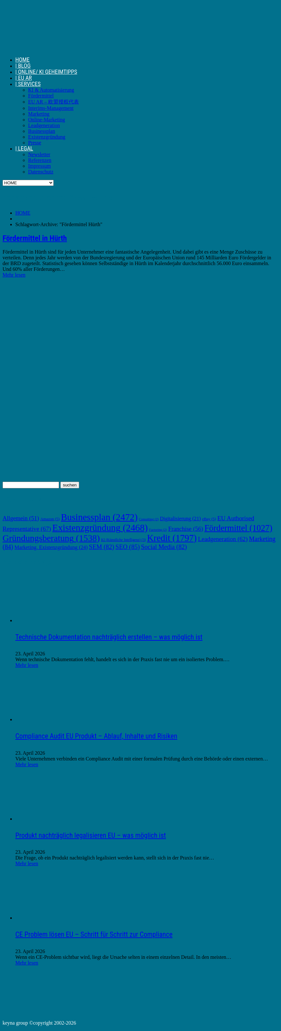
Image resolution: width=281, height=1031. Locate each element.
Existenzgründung (46, 137)
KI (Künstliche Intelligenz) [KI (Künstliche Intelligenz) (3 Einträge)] (123, 540)
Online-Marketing (46, 119)
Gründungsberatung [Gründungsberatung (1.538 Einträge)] (51, 538)
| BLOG (23, 65)
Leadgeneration (44, 125)
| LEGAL (24, 148)
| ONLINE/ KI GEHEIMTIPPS (46, 71)
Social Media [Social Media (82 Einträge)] (164, 546)
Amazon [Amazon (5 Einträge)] (49, 519)
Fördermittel (41, 95)
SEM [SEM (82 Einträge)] (101, 546)
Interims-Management (50, 108)
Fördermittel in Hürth (35, 238)
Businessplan (41, 131)
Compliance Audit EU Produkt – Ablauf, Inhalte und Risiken (96, 736)
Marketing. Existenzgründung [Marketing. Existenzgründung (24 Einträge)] (50, 547)
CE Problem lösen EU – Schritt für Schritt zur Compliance (93, 934)
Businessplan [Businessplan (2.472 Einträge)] (99, 517)
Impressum (39, 166)
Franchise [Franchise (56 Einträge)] (185, 528)
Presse (34, 142)
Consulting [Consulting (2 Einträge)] (149, 519)
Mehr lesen (14, 275)
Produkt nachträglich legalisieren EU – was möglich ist (90, 835)
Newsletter (39, 154)
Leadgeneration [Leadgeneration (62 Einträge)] (223, 539)
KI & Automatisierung (51, 90)
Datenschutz (40, 171)
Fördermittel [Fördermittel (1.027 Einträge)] (238, 528)
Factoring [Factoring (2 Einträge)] (158, 529)
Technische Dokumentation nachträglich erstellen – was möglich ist (108, 637)
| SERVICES (28, 83)
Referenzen (39, 160)
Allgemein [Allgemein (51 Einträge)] (21, 518)
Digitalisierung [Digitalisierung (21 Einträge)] (180, 518)
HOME (22, 59)
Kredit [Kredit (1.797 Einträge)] (172, 538)
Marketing (38, 114)
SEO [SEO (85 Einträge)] (128, 546)
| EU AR (23, 77)
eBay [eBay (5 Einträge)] (209, 519)
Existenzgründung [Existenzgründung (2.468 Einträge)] (100, 528)
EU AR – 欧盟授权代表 (53, 101)
